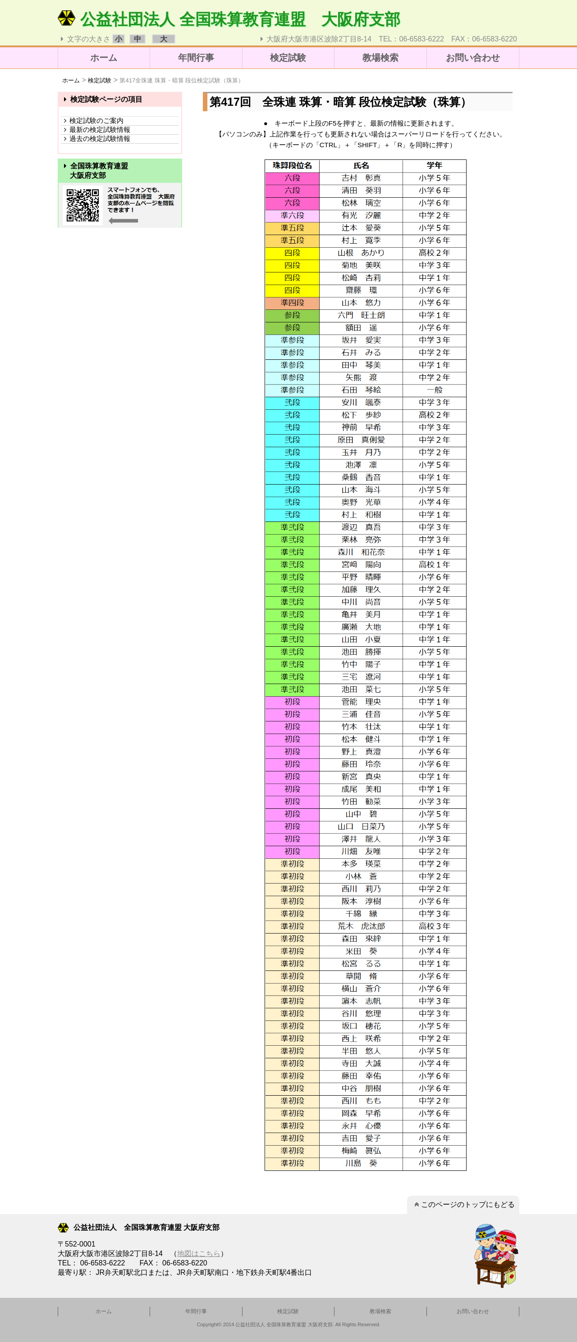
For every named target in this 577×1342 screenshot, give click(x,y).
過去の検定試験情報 (95, 138)
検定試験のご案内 (92, 120)
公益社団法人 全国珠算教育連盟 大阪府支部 (229, 19)
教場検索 (380, 58)
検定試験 (288, 58)
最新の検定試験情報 (95, 129)
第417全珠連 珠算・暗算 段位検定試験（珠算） (181, 80)
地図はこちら (198, 1253)
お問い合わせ (473, 58)
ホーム (103, 58)
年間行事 (196, 58)
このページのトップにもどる (463, 1204)
